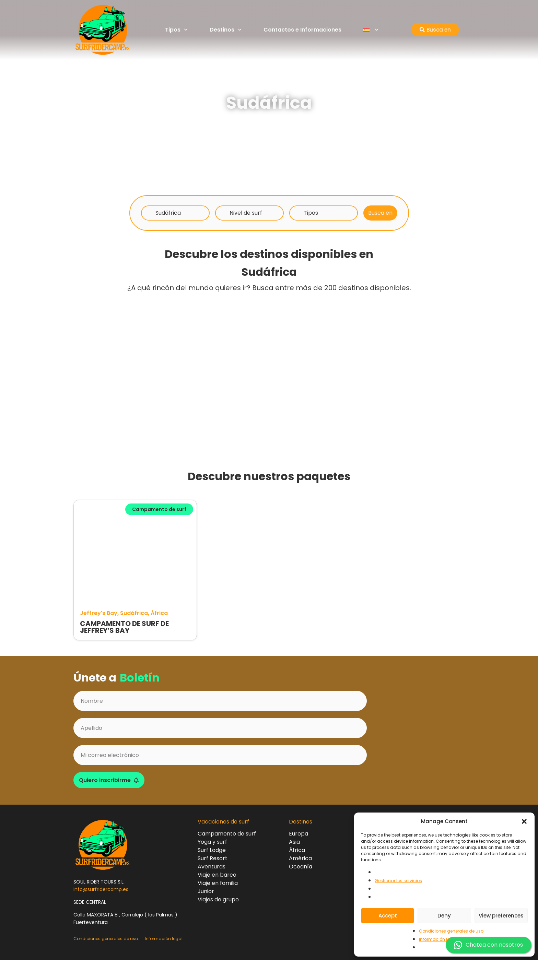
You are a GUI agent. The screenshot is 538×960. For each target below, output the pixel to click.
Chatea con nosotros (488, 945)
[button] (524, 821)
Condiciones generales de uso (451, 931)
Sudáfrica (168, 213)
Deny (444, 915)
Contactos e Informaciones (302, 30)
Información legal (438, 939)
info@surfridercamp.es (100, 889)
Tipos (176, 29)
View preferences (501, 915)
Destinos (226, 29)
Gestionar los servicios (398, 881)
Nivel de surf (246, 213)
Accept (387, 915)
